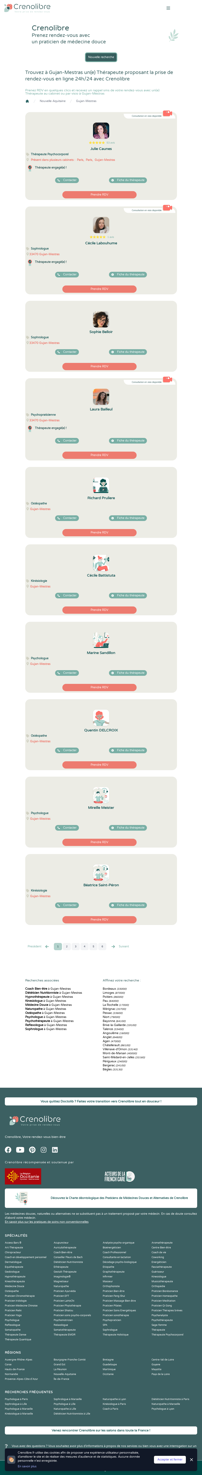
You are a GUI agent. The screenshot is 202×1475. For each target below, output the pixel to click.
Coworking (158, 1257)
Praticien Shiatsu (63, 1310)
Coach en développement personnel (25, 1257)
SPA (105, 1325)
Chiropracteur (13, 1252)
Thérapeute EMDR (64, 1334)
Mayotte (156, 1369)
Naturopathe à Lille (65, 1408)
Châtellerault (116, 1045)
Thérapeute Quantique (18, 1339)
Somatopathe (13, 1329)
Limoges (114, 993)
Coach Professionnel (114, 1252)
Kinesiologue (159, 1276)
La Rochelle (116, 1005)
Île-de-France (61, 1379)
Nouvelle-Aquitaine (53, 101)
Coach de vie (159, 1252)
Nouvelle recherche (101, 57)
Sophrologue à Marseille (68, 1399)
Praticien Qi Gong (162, 1305)
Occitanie (108, 1374)
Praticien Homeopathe (165, 1296)
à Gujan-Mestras (48, 989)
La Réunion (60, 1369)
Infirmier (108, 1276)
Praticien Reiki (13, 1310)
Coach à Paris (110, 1408)
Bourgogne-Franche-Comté (70, 1359)
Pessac (112, 1013)
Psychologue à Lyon (163, 1408)
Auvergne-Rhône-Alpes (18, 1359)
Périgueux (115, 1061)
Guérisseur (158, 1271)
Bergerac (114, 1065)
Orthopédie (158, 1286)
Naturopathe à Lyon (114, 1399)
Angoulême (116, 1033)
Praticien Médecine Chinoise (21, 1305)
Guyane (156, 1364)
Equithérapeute (14, 1267)
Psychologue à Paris (16, 1399)
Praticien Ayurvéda (65, 1291)
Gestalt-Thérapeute (65, 1271)
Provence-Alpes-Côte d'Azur (21, 1379)
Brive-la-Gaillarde (119, 1025)
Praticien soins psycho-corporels (72, 1315)
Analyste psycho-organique (118, 1242)
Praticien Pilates (112, 1305)
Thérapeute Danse (15, 1334)
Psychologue (12, 1320)
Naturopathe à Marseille (166, 1404)
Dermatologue (13, 1262)
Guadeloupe (110, 1364)
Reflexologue (12, 1325)
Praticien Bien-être (114, 1291)
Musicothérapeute (162, 1281)
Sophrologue (110, 1329)
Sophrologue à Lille (16, 1404)
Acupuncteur (61, 1242)
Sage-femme (159, 1325)
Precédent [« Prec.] (38, 946)
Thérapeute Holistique (116, 1334)
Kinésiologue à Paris (114, 1404)
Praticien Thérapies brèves (167, 1310)
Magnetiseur (61, 1281)
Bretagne (108, 1359)
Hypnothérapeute (15, 1276)
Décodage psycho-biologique (120, 1262)
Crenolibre (13, 1137)
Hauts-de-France (15, 1369)
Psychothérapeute (162, 1320)
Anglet (112, 1037)
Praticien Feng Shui (114, 1296)
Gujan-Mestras (86, 101)
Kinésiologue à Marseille (19, 1413)
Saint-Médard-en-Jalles (124, 1057)
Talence (113, 1029)
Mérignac (114, 1009)
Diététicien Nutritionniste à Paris (170, 1399)
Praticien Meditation (163, 1300)
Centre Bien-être (161, 1247)
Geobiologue (12, 1271)
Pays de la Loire (161, 1374)
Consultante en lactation (117, 1257)
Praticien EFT (61, 1296)
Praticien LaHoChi (64, 1300)
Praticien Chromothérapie (20, 1296)
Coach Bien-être (63, 1252)
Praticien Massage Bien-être (119, 1300)
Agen (111, 1041)
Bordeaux (115, 989)
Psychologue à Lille (64, 1404)
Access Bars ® (13, 1242)
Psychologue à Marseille (19, 1408)
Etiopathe (108, 1267)
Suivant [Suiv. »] (120, 946)
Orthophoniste (111, 1286)
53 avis (111, 142)
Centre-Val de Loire (163, 1359)
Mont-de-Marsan (120, 1053)
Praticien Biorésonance (165, 1291)
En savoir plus (27, 1466)
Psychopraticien (112, 1320)
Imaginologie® (62, 1276)
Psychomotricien (63, 1320)
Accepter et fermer (169, 1459)
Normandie (11, 1374)
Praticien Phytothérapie (67, 1305)
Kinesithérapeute (15, 1281)
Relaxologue (61, 1325)
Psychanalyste (160, 1315)
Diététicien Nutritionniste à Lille (72, 1413)
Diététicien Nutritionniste (68, 1262)
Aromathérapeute (162, 1242)
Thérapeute (158, 1329)
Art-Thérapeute (14, 1247)
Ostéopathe (12, 1291)
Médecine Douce (14, 1286)
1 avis (110, 237)
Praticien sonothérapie (116, 1315)
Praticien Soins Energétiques (119, 1310)
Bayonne (114, 1021)
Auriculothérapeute (65, 1247)
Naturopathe (61, 1286)
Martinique (109, 1369)
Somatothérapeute (65, 1329)
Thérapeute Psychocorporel (167, 1334)
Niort (111, 1017)
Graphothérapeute (114, 1271)
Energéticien (159, 1262)
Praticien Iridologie (16, 1300)
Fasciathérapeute (162, 1267)
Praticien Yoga (13, 1315)
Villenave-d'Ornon (120, 1049)
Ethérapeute (61, 1267)
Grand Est (59, 1364)
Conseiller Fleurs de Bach (68, 1257)
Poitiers (113, 997)
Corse (8, 1364)
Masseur (108, 1281)
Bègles (112, 1069)
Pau (110, 1001)
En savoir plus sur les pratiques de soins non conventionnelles (47, 1222)
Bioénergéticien (112, 1247)
